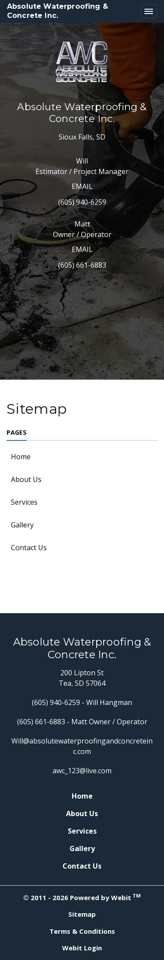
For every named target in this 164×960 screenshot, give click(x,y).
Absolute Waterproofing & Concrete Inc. (57, 11)
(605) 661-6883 (82, 265)
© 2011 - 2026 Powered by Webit (82, 897)
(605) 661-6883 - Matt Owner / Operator (82, 721)
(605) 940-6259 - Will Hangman (82, 702)
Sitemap (82, 914)
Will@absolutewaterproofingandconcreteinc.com (82, 746)
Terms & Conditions (82, 931)
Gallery (22, 525)
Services (24, 502)
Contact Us (29, 547)
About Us (26, 479)
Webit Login (82, 947)
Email (82, 186)
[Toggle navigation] (148, 11)
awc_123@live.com (82, 770)
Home (21, 456)
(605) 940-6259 (82, 202)
